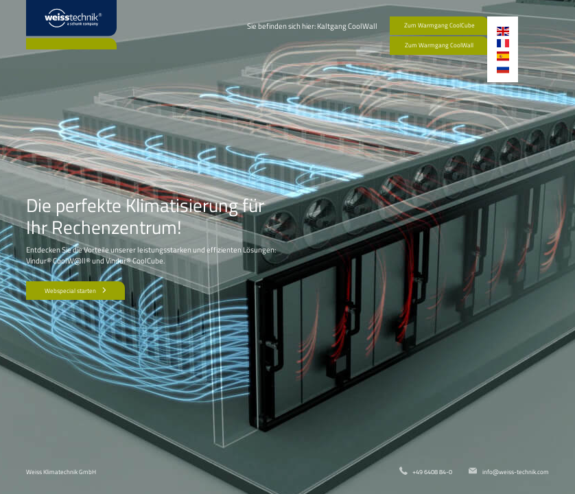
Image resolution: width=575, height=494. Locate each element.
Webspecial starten (76, 290)
